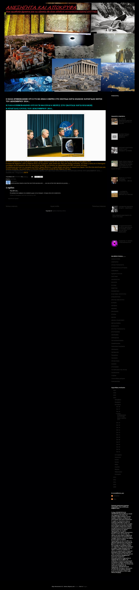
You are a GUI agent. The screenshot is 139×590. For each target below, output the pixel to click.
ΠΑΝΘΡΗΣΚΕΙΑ (115, 343)
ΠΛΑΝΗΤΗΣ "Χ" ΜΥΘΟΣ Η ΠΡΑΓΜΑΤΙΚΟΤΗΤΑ (125, 241)
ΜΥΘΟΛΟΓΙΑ (115, 326)
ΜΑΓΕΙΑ (113, 317)
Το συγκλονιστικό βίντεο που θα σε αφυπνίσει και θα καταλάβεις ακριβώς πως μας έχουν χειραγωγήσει (125, 228)
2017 (114, 390)
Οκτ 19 (118, 427)
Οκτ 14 (118, 430)
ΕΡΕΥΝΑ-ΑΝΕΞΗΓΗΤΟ (117, 300)
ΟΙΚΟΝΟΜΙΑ (114, 335)
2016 (114, 392)
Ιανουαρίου (118, 474)
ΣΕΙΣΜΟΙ (113, 364)
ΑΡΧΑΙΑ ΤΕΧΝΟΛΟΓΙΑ (117, 265)
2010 (114, 484)
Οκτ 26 (118, 411)
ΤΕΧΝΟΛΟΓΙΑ (115, 372)
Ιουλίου (117, 459)
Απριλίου (117, 467)
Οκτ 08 (118, 439)
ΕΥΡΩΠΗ (114, 302)
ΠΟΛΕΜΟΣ (114, 358)
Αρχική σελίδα (54, 206)
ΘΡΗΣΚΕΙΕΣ (114, 311)
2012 (114, 479)
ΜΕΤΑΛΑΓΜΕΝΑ (116, 323)
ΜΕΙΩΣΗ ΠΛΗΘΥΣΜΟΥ (117, 320)
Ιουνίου (117, 462)
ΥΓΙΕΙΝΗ (113, 375)
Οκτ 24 (118, 422)
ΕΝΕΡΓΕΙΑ (114, 288)
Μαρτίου (117, 469)
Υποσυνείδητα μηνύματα (118, 378)
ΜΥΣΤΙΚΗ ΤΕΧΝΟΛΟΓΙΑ (118, 329)
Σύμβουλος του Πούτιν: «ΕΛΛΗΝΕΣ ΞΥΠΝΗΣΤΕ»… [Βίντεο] (125, 179)
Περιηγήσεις (114, 355)
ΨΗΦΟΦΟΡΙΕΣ (115, 381)
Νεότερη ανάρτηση (11, 206)
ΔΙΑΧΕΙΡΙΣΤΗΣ (115, 279)
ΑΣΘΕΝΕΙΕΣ (114, 270)
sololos (76, 586)
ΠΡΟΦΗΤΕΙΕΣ (115, 361)
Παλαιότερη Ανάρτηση (99, 206)
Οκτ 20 (118, 425)
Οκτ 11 (118, 434)
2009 (114, 487)
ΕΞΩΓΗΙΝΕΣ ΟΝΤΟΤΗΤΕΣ (118, 294)
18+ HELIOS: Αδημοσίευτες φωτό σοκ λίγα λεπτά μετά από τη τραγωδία (125, 121)
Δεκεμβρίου (118, 399)
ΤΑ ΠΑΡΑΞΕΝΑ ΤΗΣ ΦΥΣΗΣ (119, 369)
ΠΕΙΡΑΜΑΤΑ (114, 349)
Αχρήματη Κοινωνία (116, 273)
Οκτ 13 (118, 432)
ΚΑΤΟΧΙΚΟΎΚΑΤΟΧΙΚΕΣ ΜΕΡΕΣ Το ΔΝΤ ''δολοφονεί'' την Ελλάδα (126, 149)
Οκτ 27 (118, 409)
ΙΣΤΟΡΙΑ (113, 314)
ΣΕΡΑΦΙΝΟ (116, 496)
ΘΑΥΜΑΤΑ (114, 305)
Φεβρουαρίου (118, 472)
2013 (114, 477)
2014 (114, 397)
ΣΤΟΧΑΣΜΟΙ (115, 367)
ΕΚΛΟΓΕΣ (114, 282)
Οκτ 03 (118, 447)
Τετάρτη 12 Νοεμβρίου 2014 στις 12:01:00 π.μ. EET (23, 195)
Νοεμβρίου (118, 402)
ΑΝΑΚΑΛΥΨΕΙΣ (115, 259)
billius (114, 499)
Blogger (85, 586)
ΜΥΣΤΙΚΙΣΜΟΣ (115, 332)
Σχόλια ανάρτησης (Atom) (59, 210)
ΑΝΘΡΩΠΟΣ (114, 262)
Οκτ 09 (118, 437)
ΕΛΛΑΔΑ (113, 285)
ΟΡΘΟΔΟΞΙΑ (115, 337)
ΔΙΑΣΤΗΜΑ (13, 179)
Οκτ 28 (118, 406)
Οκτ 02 (118, 449)
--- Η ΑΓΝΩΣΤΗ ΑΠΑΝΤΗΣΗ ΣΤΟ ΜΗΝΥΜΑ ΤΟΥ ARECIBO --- (126, 194)
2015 (114, 395)
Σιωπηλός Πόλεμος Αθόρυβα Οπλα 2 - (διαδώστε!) (124, 135)
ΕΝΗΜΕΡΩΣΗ (115, 291)
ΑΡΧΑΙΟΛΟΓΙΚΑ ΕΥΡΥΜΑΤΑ (119, 268)
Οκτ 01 (118, 451)
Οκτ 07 (118, 442)
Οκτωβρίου (118, 404)
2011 (114, 482)
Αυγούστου (118, 457)
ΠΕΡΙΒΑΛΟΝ (115, 352)
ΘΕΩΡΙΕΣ (114, 308)
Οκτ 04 (118, 444)
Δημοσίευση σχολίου (13, 198)
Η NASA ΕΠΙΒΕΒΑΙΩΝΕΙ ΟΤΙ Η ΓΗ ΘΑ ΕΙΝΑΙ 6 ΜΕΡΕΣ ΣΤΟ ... (121, 416)
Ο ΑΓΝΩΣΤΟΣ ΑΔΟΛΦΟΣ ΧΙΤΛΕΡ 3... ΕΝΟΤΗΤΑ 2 (126, 207)
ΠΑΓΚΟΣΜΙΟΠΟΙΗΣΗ (117, 340)
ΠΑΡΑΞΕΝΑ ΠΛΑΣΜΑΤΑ (118, 346)
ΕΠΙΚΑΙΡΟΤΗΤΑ (115, 297)
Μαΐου (116, 464)
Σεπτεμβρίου (118, 455)
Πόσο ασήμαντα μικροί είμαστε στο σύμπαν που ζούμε (121, 215)
